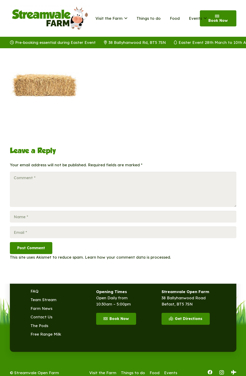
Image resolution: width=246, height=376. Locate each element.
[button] (125, 18)
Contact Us (41, 316)
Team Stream (43, 299)
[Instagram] (221, 372)
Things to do (133, 372)
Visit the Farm (102, 372)
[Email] (123, 232)
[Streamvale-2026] (50, 18)
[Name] (123, 217)
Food (154, 372)
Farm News (41, 308)
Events (170, 372)
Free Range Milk (46, 334)
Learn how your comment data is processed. (128, 257)
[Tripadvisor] (233, 372)
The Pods (39, 325)
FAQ (35, 291)
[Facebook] (210, 372)
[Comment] (123, 189)
